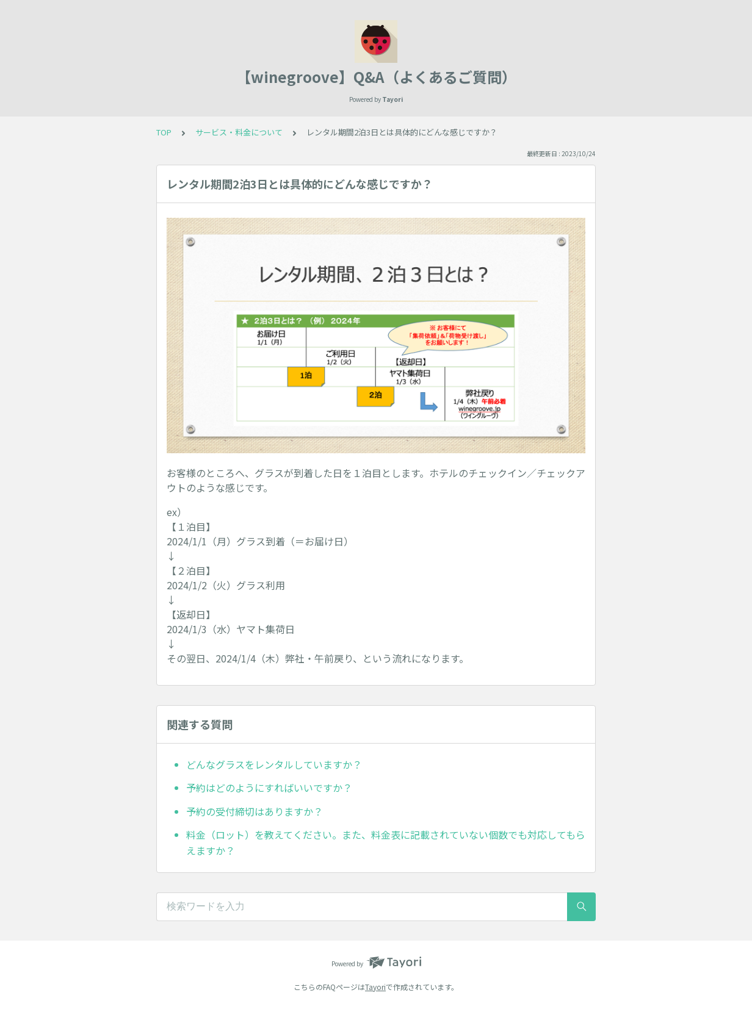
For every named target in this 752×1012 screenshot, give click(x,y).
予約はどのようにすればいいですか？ (269, 787)
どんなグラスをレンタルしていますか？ (274, 764)
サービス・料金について (239, 132)
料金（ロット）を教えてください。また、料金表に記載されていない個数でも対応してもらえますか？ (385, 842)
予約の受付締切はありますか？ (254, 811)
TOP (164, 132)
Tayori (375, 986)
